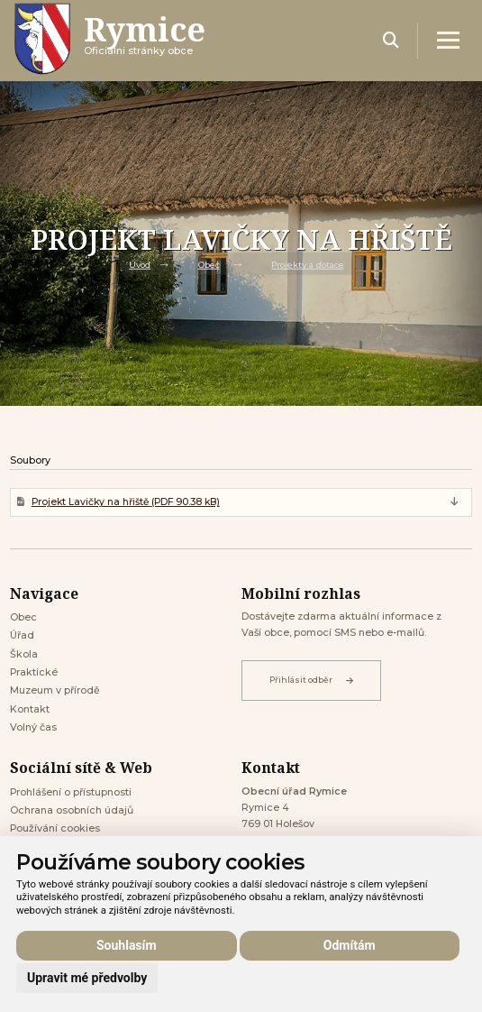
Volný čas (33, 727)
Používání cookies (55, 828)
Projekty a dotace (307, 265)
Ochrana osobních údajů (71, 810)
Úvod (139, 265)
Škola (24, 654)
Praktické (34, 672)
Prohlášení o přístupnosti (71, 792)
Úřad (22, 635)
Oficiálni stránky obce (144, 40)
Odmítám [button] (349, 945)
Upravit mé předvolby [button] (87, 978)
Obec (209, 265)
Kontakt (30, 709)
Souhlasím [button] (126, 945)
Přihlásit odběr (311, 680)
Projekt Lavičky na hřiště (126, 502)
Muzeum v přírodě (55, 690)
